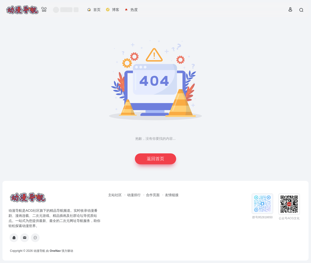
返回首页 (155, 158)
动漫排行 (134, 195)
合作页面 (153, 195)
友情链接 (172, 195)
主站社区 (115, 195)
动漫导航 (39, 251)
